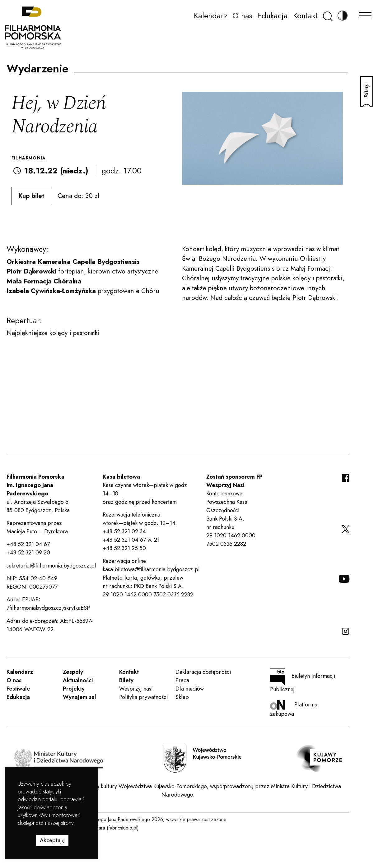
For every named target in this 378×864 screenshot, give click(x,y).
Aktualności (78, 680)
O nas (242, 15)
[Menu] (365, 13)
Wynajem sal (79, 697)
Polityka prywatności (143, 697)
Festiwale (18, 689)
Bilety (126, 680)
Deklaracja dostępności (203, 672)
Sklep (182, 697)
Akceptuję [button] (52, 840)
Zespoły (73, 672)
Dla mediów (189, 689)
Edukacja (272, 15)
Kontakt (305, 15)
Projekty (74, 689)
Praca (182, 680)
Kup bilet (31, 195)
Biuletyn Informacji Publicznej (302, 680)
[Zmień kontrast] (343, 15)
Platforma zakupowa (293, 709)
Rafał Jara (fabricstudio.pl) (112, 827)
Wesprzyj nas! (136, 689)
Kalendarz (210, 15)
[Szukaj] (328, 16)
